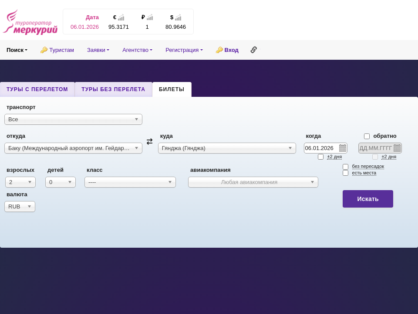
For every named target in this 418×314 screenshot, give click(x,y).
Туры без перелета (113, 89)
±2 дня (334, 156)
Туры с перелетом (37, 89)
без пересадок (368, 166)
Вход (232, 50)
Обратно (380, 136)
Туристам (61, 50)
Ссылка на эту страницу (253, 49)
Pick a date (342, 148)
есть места (364, 172)
